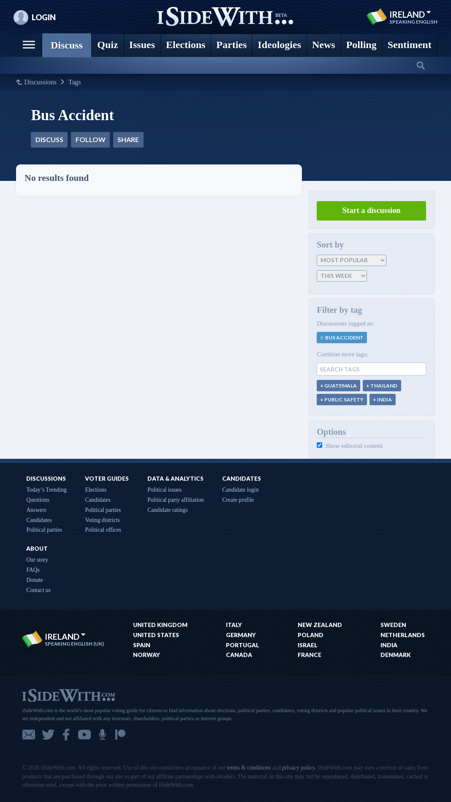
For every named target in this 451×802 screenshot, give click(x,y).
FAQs (32, 570)
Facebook (66, 734)
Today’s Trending (46, 490)
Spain (141, 645)
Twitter (48, 734)
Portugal (242, 645)
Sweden (393, 625)
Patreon (120, 734)
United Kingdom (160, 625)
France (309, 654)
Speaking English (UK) (74, 643)
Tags (74, 82)
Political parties (44, 530)
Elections (95, 490)
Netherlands (402, 635)
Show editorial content (350, 445)
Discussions (40, 82)
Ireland (410, 14)
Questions (37, 500)
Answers (36, 510)
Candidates (39, 520)
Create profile (238, 500)
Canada (239, 654)
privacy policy (298, 767)
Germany (241, 635)
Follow (91, 139)
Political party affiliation (175, 500)
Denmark (395, 654)
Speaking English (413, 21)
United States (156, 635)
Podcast (102, 734)
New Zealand (320, 625)
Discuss (49, 139)
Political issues (164, 490)
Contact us (38, 590)
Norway (146, 654)
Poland (310, 635)
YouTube (84, 734)
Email (28, 734)
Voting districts (102, 520)
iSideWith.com (68, 695)
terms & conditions (249, 767)
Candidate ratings (167, 510)
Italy (234, 625)
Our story (37, 560)
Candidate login (240, 490)
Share (128, 139)
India (388, 645)
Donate (34, 580)
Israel (308, 645)
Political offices (103, 530)
